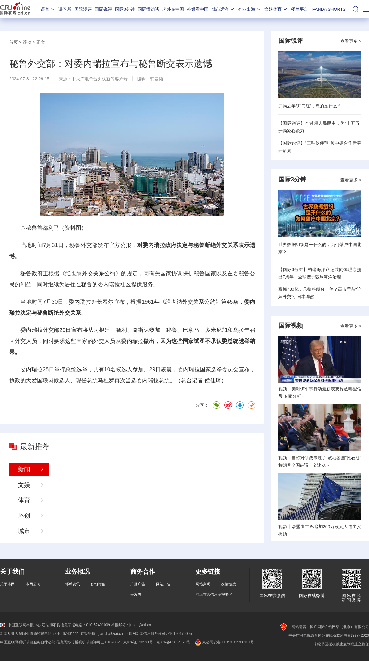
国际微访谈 (148, 9)
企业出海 (249, 9)
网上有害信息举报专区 (214, 594)
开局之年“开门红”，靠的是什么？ (309, 105)
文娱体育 (276, 9)
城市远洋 (223, 9)
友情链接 (228, 584)
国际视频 (290, 325)
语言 (48, 9)
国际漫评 (83, 9)
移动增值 (98, 584)
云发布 (135, 594)
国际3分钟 (125, 9)
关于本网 (7, 584)
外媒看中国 (197, 9)
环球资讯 (72, 584)
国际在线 (15, 9)
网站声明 (203, 584)
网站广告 (163, 584)
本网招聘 (33, 584)
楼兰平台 (299, 9)
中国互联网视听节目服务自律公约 (27, 642)
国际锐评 (103, 9)
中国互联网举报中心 (20, 625)
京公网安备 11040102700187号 (224, 642)
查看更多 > (350, 41)
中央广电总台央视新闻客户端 (100, 78)
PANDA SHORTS (329, 9)
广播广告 (137, 584)
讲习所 (64, 9)
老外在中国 (173, 9)
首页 (13, 42)
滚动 (27, 42)
